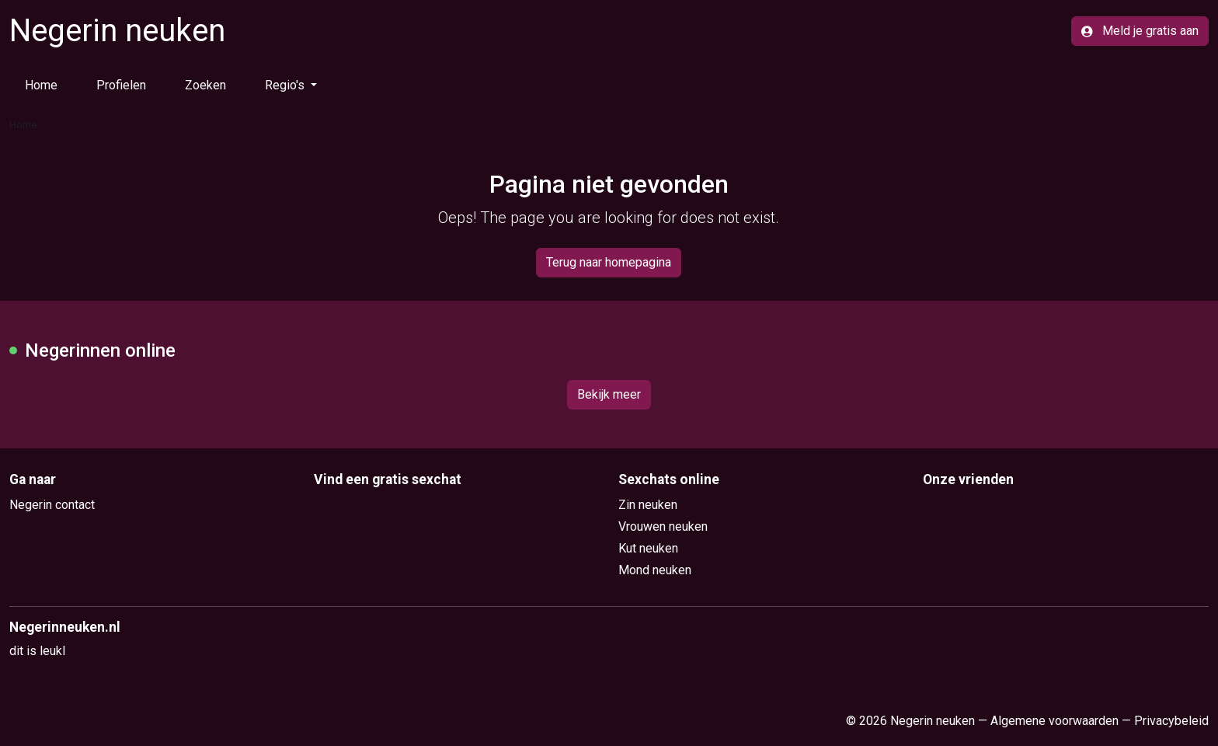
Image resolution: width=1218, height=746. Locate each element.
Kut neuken (648, 548)
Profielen (121, 85)
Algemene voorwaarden (1054, 720)
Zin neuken (647, 504)
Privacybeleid (1171, 720)
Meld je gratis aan (1140, 30)
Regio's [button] (286, 85)
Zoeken (205, 85)
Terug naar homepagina (608, 262)
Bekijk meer (609, 394)
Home (41, 85)
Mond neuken (654, 570)
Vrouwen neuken (663, 526)
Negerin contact (52, 504)
